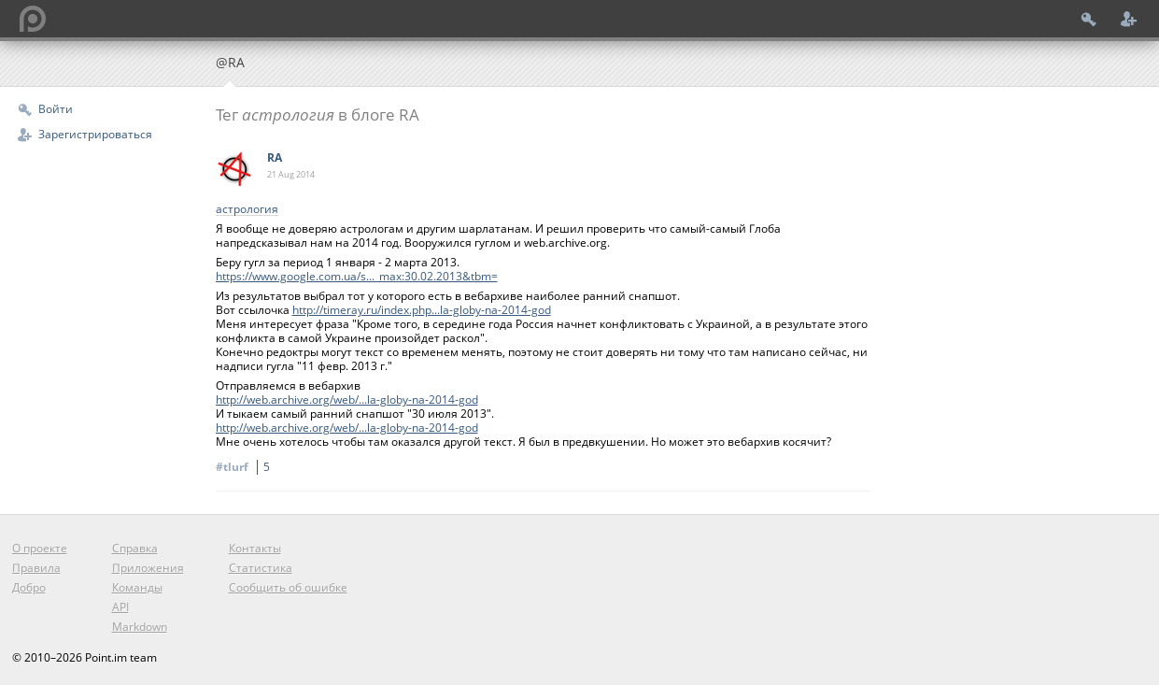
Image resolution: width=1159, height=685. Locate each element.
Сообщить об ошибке (288, 587)
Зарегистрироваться (95, 134)
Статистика (260, 568)
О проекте (39, 548)
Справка (135, 548)
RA (274, 157)
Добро (29, 587)
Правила (36, 568)
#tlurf (246, 467)
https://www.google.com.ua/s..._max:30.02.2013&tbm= (357, 276)
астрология (247, 210)
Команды (137, 587)
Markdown (139, 627)
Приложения (148, 568)
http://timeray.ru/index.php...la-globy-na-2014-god (421, 310)
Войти (55, 109)
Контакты (255, 548)
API (120, 607)
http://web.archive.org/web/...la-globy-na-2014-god (347, 399)
